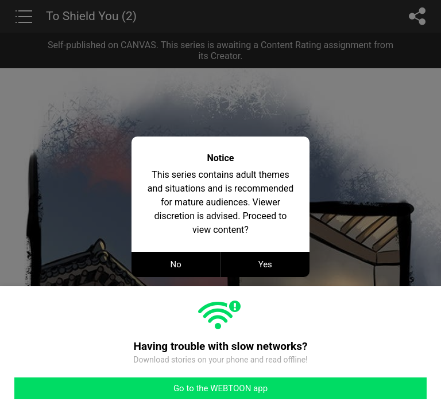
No (176, 264)
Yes (265, 264)
